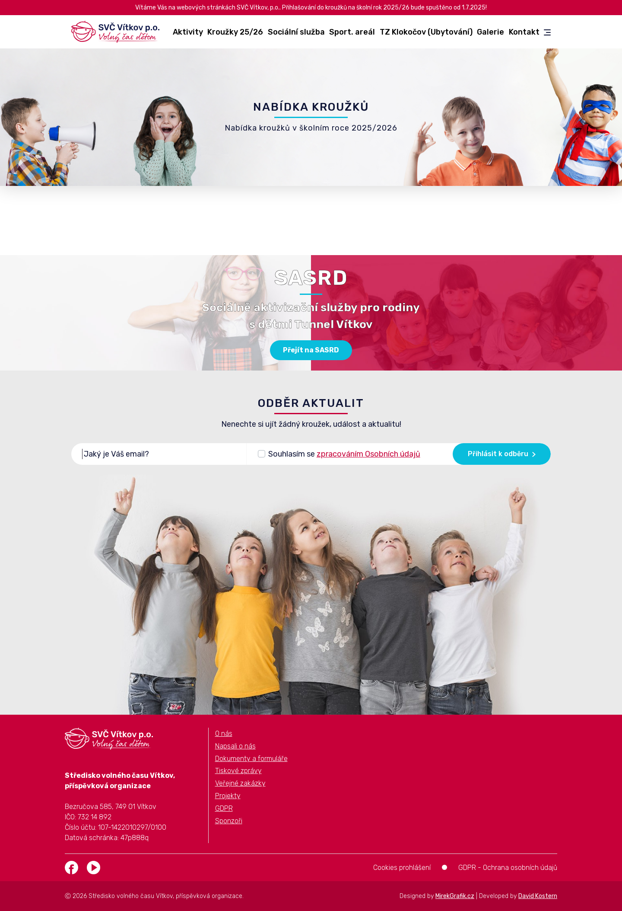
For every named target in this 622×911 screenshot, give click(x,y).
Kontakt (524, 32)
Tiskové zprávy (238, 771)
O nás (223, 733)
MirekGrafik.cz (454, 896)
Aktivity (188, 32)
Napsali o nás (235, 746)
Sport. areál (352, 32)
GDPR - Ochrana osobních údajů (507, 867)
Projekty (228, 796)
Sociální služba (296, 32)
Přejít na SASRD (311, 350)
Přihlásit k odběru (502, 454)
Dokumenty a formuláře (251, 758)
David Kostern (537, 896)
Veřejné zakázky (240, 783)
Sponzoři (228, 821)
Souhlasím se (344, 453)
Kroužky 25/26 (235, 32)
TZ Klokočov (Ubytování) (426, 32)
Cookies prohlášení (402, 867)
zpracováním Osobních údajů (368, 454)
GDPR (224, 808)
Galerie (490, 32)
